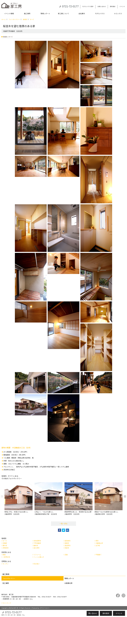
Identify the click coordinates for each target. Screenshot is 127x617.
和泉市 (67, 548)
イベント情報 (9, 13)
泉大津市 (36, 548)
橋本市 (36, 545)
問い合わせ (92, 613)
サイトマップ (7, 603)
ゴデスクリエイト (44, 608)
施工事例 (27, 13)
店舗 (66, 554)
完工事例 (5, 583)
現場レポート (45, 13)
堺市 (97, 541)
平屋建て (99, 554)
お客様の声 (68, 583)
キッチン (6, 564)
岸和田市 (6, 548)
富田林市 (68, 541)
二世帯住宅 (6, 557)
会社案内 (81, 13)
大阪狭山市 (99, 543)
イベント (122, 6)
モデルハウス (100, 13)
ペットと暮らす (39, 557)
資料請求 (112, 6)
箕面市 (67, 543)
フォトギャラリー (8, 578)
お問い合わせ (101, 6)
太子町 (98, 545)
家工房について (63, 13)
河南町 (5, 543)
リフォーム (37, 554)
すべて (5, 541)
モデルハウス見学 (87, 6)
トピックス (118, 13)
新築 (4, 554)
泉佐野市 (68, 545)
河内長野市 (37, 541)
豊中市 (5, 545)
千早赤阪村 (37, 543)
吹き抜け (36, 564)
